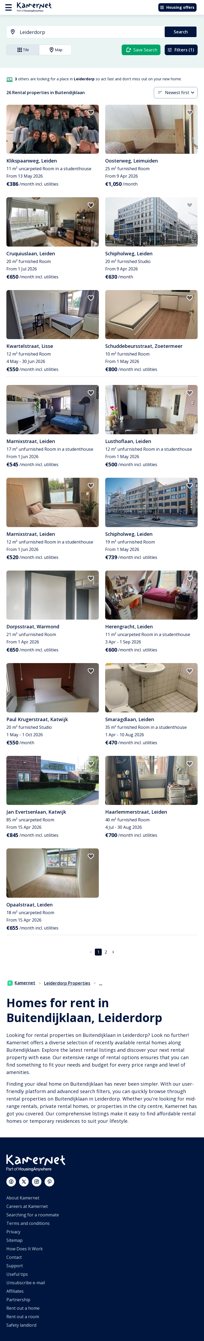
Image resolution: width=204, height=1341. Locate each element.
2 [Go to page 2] (106, 952)
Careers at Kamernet (27, 1206)
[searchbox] (90, 32)
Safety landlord (21, 1325)
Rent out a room (22, 1317)
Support (14, 1266)
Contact (14, 1257)
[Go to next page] (113, 952)
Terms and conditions (28, 1223)
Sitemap (14, 1240)
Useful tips (17, 1274)
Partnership (18, 1300)
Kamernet (21, 983)
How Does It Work (24, 1249)
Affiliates (15, 1291)
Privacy (13, 1232)
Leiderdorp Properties (67, 983)
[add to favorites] (91, 112)
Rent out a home (23, 1308)
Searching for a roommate (32, 1215)
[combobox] (82, 32)
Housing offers (177, 7)
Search (181, 32)
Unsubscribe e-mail (25, 1283)
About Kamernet (22, 1198)
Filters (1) (180, 50)
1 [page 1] (98, 952)
